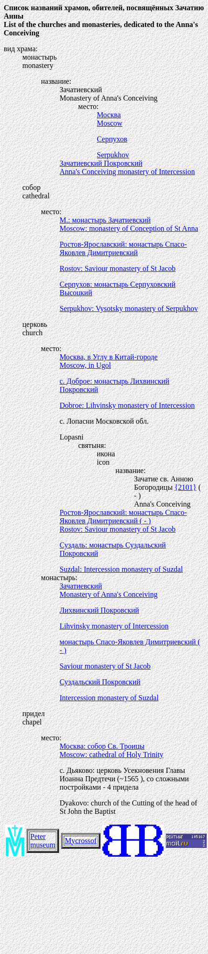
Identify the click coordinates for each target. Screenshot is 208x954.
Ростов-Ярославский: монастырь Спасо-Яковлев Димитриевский (123, 248)
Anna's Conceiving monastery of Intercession (127, 172)
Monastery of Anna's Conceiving (108, 594)
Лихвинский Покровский (99, 610)
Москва (109, 115)
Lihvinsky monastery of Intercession (114, 626)
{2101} (185, 487)
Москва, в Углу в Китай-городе (109, 357)
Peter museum (42, 840)
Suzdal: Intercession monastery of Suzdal (121, 569)
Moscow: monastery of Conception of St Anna (129, 228)
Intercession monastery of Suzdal (109, 698)
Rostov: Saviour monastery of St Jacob (117, 268)
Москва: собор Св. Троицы (102, 746)
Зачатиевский (81, 586)
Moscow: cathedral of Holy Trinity (111, 754)
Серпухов (112, 139)
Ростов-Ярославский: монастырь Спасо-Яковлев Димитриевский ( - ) (123, 516)
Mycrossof (80, 841)
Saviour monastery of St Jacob (105, 666)
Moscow (109, 123)
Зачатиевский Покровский (101, 163)
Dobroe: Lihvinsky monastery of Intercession (127, 405)
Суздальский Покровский (100, 682)
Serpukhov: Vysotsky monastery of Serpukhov (129, 308)
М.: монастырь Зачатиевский (105, 220)
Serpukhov (113, 155)
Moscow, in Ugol (85, 365)
